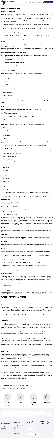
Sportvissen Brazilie (40, 416)
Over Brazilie (3, 428)
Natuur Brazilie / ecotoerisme (30, 416)
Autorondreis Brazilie (41, 414)
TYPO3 (28, 442)
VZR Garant (16, 430)
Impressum (30, 444)
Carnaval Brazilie (21, 416)
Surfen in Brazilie (24, 414)
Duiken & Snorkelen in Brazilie (6, 414)
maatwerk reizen (17, 424)
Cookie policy (35, 444)
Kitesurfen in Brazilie (16, 414)
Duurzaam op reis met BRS (18, 423)
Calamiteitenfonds (17, 435)
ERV (14, 433)
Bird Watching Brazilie (13, 416)
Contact (5, 444)
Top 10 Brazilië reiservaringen (6, 425)
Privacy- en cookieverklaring (13, 444)
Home (2, 444)
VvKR (15, 432)
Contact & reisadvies (48, 2)
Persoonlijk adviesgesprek (18, 427)
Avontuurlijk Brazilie (4, 416)
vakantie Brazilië (17, 429)
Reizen (39, 2)
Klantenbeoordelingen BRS (5, 427)
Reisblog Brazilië (3, 430)
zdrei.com (19, 442)
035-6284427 (30, 431)
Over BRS (15, 426)
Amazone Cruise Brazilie (32, 414)
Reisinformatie (3, 431)
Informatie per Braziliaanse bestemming (5, 424)
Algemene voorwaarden (23, 444)
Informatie (32, 2)
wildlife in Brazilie (48, 416)
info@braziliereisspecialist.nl (34, 436)
